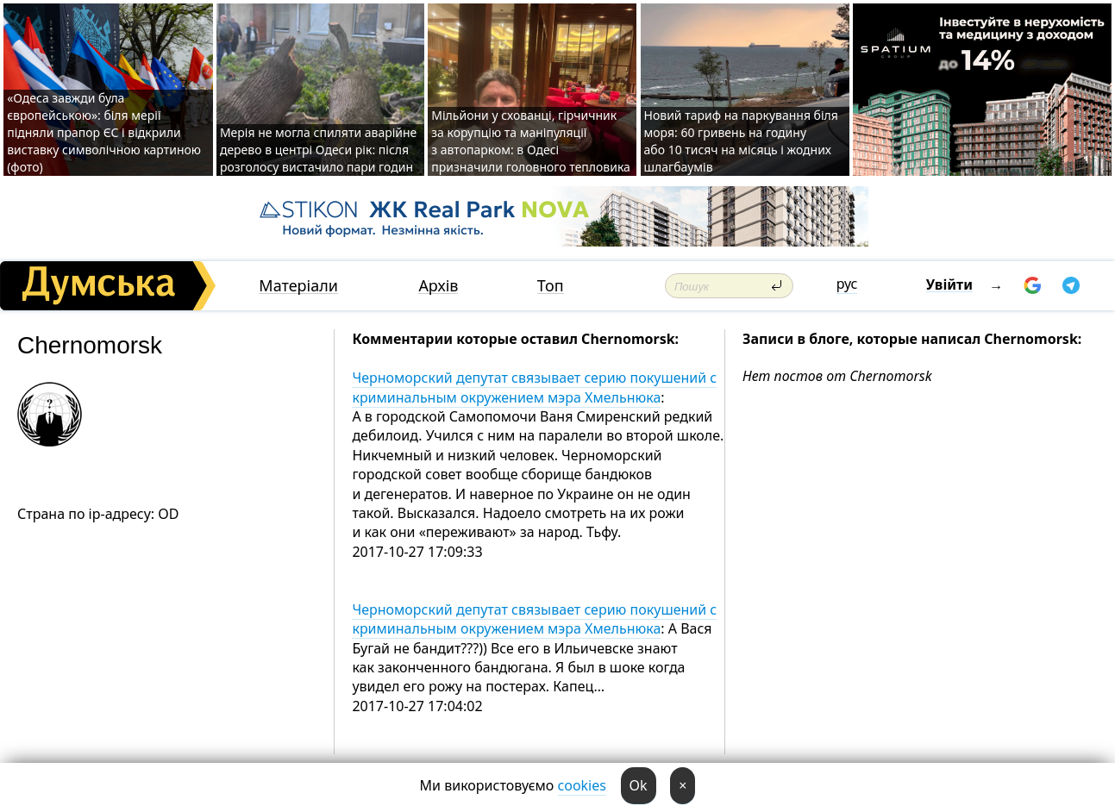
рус (847, 283)
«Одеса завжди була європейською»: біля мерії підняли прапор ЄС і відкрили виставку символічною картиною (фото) (104, 132)
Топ (550, 286)
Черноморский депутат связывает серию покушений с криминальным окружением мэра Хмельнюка (534, 387)
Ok (639, 785)
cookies (582, 785)
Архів (438, 286)
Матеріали (298, 286)
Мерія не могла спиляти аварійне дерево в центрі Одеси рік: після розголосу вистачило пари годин (318, 149)
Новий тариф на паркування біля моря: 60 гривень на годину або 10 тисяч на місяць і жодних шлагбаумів (741, 141)
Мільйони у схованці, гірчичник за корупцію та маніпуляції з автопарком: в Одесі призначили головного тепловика (530, 141)
